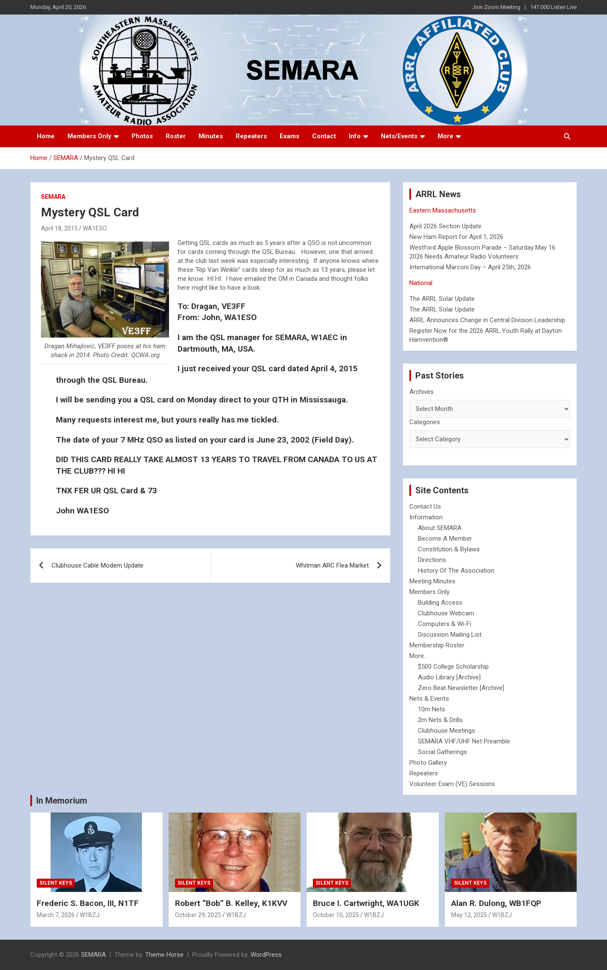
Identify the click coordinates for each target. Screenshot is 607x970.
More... (418, 656)
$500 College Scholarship (453, 666)
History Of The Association (456, 570)
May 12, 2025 (469, 915)
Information (426, 517)
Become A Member (445, 538)
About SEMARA (439, 528)
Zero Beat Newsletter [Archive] (461, 688)
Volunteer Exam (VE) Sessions (452, 784)
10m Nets (431, 709)
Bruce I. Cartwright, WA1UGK (366, 903)
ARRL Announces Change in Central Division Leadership (487, 320)
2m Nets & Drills (440, 720)
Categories (424, 422)
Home (46, 136)
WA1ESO (95, 228)
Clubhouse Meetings (446, 730)
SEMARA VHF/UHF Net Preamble (464, 741)
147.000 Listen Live (553, 7)
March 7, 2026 (56, 915)
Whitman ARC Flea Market (332, 565)
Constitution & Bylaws (449, 549)
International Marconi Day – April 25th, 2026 (470, 267)
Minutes (210, 136)
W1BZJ (89, 915)
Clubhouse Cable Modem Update (97, 565)
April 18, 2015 (59, 228)
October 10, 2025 (336, 915)
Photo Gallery (428, 762)
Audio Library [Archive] (449, 677)
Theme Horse (164, 954)
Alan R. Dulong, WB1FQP (496, 903)
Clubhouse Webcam (446, 613)
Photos (142, 136)
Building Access (440, 602)
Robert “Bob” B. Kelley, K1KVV (231, 903)
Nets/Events (399, 136)
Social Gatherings (442, 752)
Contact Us (425, 506)
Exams (289, 136)
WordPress (266, 954)
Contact (324, 136)
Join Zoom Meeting (496, 7)
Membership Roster (436, 645)
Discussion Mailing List (450, 634)
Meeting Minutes (432, 581)
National (420, 283)
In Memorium (61, 800)
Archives (421, 392)
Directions (432, 560)
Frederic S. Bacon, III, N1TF (88, 903)
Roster (176, 136)
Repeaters (251, 136)
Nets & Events (429, 698)
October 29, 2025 (198, 915)
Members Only (89, 136)
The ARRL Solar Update (442, 299)
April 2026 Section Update (445, 226)
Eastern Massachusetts (442, 210)
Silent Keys (55, 883)
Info (355, 136)
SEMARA (53, 196)
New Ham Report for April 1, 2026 (456, 237)
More (445, 136)
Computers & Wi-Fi (444, 624)
